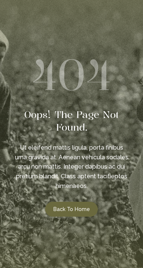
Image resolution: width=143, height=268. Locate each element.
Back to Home (71, 209)
